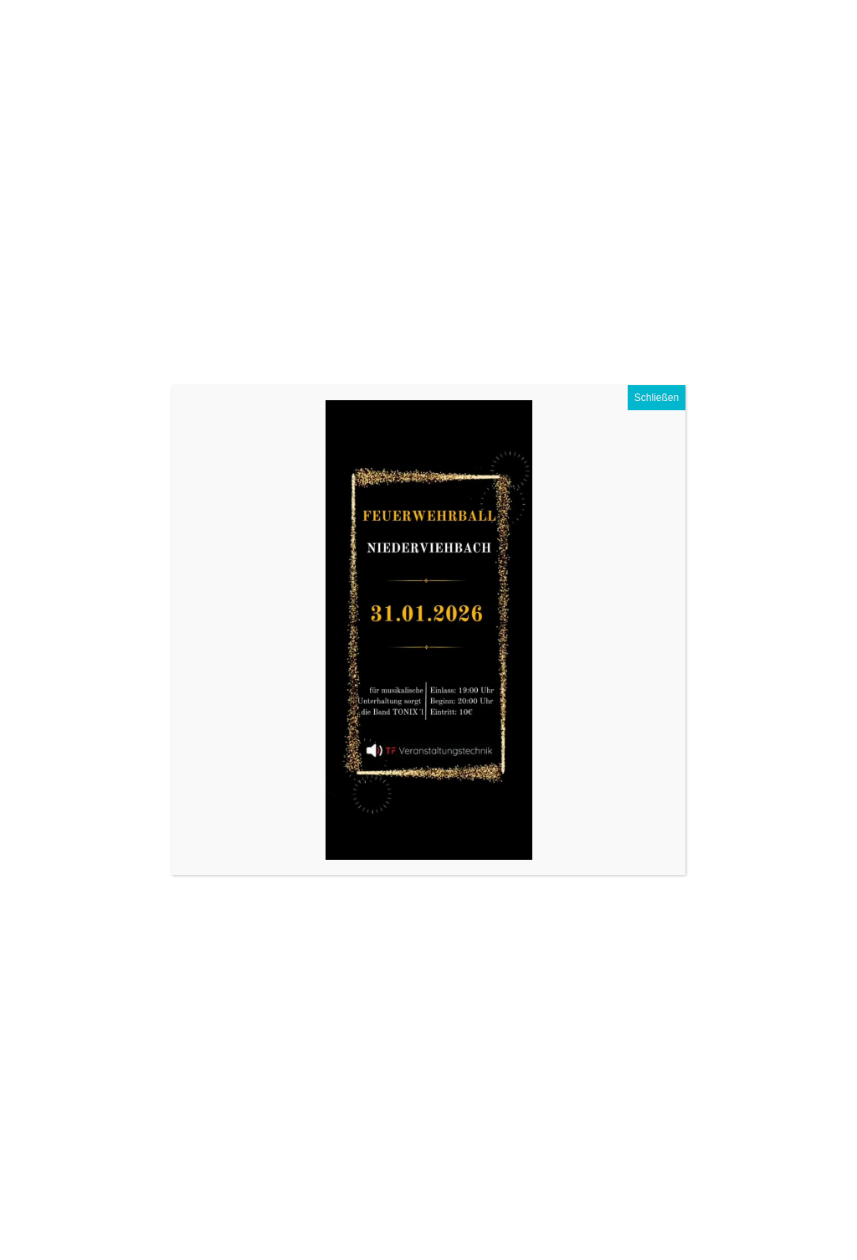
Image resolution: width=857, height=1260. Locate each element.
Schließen (656, 398)
